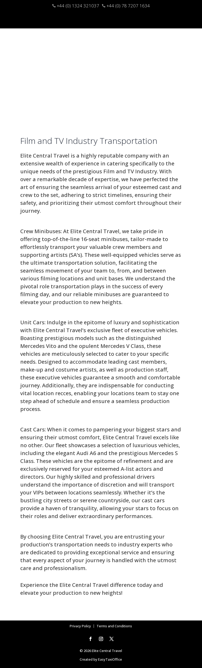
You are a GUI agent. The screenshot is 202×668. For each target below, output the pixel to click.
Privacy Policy (80, 626)
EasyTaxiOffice (110, 659)
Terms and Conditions (114, 626)
